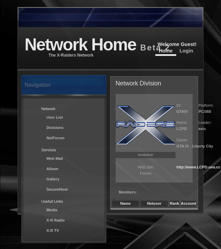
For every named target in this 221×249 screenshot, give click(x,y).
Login (186, 51)
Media (52, 210)
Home (165, 51)
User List (55, 117)
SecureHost (57, 189)
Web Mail (55, 158)
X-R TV (53, 230)
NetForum (56, 138)
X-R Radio (56, 220)
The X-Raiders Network (71, 55)
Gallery (53, 179)
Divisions (55, 128)
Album (52, 169)
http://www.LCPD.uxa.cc (198, 167)
